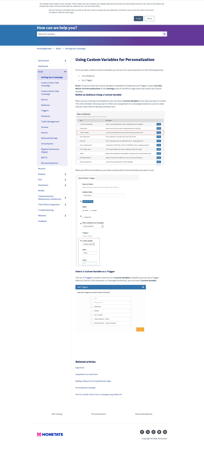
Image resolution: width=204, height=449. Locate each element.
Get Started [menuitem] (43, 60)
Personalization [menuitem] (98, 414)
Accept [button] (138, 18)
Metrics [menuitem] (44, 99)
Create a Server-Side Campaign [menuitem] (50, 92)
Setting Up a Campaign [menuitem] (52, 77)
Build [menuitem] (40, 71)
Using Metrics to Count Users (86, 374)
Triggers (89, 277)
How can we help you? (57, 27)
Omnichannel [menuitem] (47, 143)
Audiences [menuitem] (45, 105)
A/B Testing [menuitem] (57, 414)
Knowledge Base (44, 48)
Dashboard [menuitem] (43, 66)
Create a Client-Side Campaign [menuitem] (50, 84)
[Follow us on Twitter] (148, 432)
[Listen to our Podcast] (159, 432)
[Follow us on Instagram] (153, 432)
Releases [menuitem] (42, 215)
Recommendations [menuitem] (49, 163)
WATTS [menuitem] (44, 157)
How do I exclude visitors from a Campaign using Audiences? (98, 394)
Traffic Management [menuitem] (50, 121)
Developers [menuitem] (43, 185)
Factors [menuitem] (44, 132)
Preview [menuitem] (44, 127)
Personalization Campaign (85, 387)
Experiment (79, 367)
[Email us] (165, 432)
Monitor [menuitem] (42, 168)
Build (58, 48)
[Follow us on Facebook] (142, 432)
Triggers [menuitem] (45, 110)
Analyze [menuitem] (41, 174)
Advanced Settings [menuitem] (49, 138)
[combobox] (99, 33)
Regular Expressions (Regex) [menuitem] (50, 150)
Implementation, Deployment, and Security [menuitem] (49, 197)
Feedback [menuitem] (42, 221)
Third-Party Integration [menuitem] (49, 204)
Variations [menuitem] (45, 116)
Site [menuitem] (40, 179)
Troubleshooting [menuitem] (45, 210)
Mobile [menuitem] (41, 190)
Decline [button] (149, 18)
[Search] (164, 33)
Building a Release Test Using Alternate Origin (93, 381)
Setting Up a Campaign (75, 48)
